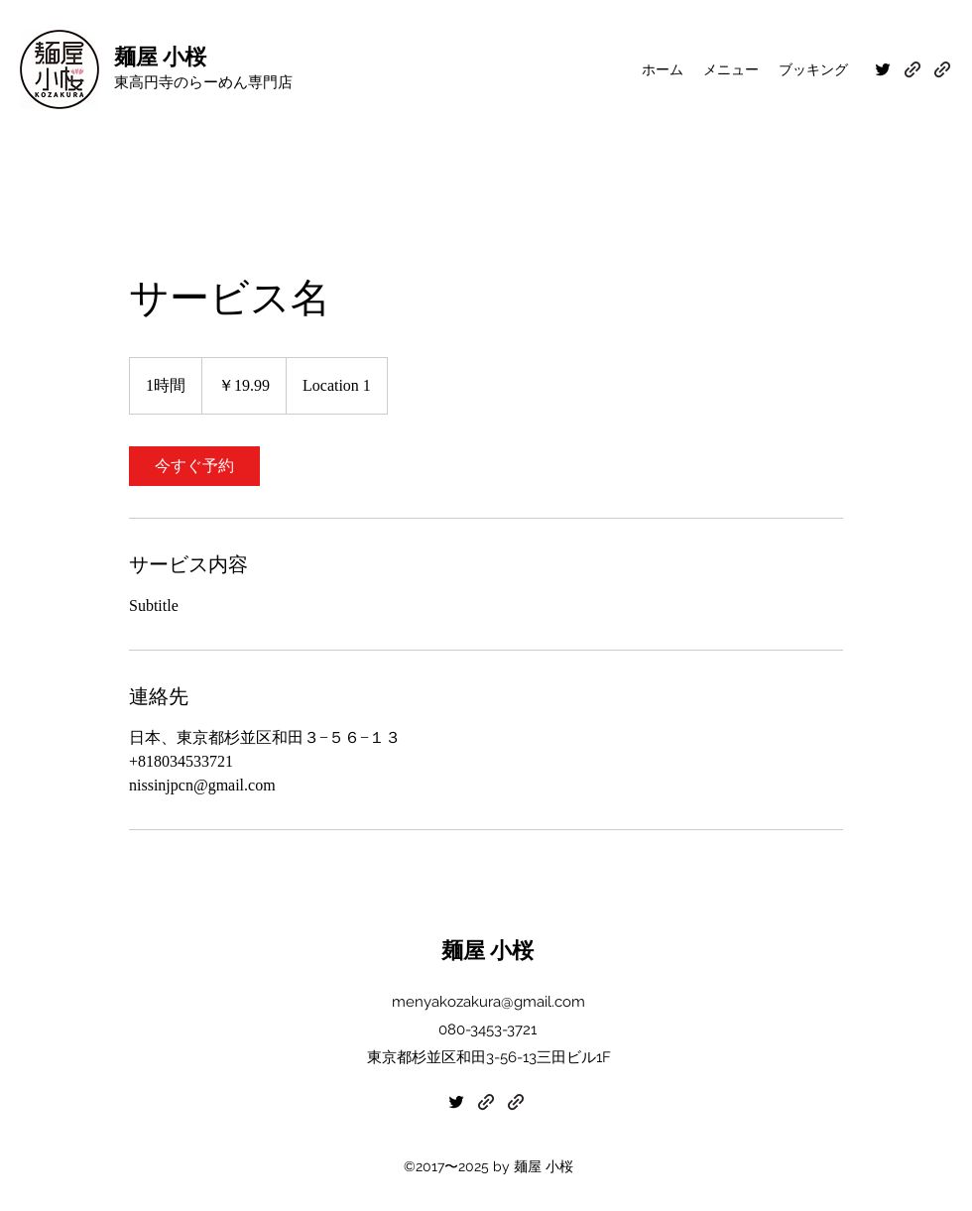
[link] (194, 466)
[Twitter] (883, 69)
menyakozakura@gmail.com (488, 1002)
